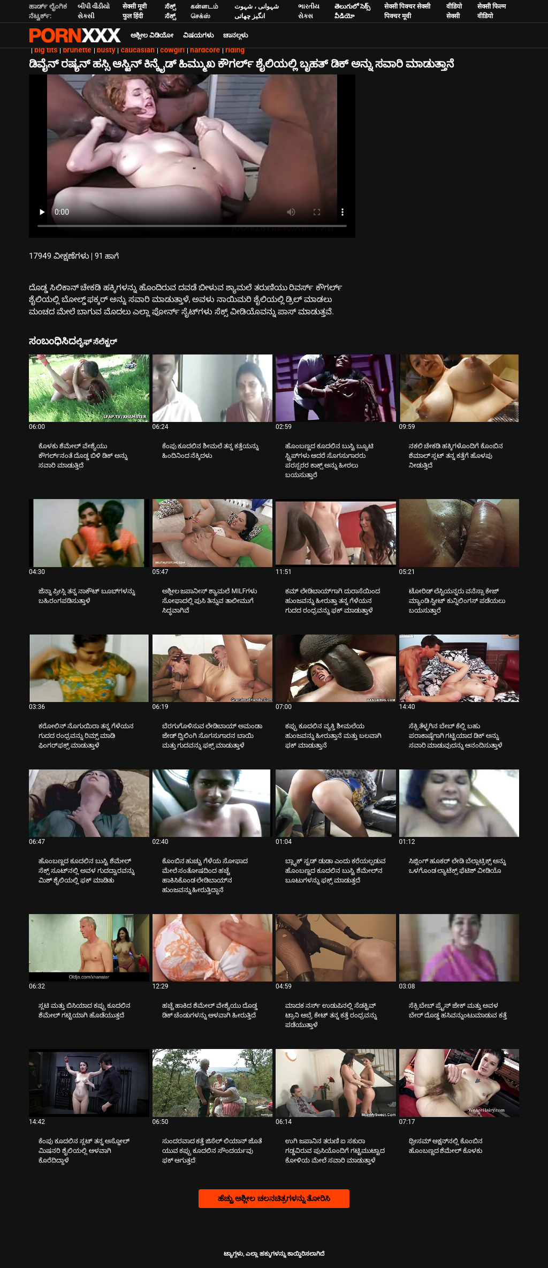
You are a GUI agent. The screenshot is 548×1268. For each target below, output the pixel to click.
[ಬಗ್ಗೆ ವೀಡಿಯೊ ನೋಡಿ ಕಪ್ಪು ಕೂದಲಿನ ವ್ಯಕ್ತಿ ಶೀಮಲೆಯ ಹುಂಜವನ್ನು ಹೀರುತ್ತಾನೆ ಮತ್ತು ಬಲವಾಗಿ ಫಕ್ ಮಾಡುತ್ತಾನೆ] (336, 668)
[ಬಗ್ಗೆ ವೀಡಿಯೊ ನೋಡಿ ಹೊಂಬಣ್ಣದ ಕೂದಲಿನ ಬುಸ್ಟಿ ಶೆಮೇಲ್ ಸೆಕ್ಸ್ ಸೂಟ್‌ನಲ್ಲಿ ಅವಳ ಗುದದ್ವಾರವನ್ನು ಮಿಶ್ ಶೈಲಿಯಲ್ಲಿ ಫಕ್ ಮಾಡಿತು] (89, 803)
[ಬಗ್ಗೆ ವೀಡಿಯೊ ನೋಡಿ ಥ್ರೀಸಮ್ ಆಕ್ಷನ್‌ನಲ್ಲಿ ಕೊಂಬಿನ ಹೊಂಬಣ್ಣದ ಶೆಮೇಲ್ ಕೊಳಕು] (459, 1082)
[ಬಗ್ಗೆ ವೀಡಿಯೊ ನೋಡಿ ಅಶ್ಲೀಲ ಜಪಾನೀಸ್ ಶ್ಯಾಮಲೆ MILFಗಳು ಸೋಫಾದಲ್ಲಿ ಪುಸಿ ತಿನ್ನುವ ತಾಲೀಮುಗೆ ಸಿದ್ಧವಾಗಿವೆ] (213, 533)
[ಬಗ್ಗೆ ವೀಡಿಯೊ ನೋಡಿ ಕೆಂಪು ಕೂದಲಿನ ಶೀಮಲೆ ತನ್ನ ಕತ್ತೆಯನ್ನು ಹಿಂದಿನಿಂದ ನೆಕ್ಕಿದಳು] (213, 388)
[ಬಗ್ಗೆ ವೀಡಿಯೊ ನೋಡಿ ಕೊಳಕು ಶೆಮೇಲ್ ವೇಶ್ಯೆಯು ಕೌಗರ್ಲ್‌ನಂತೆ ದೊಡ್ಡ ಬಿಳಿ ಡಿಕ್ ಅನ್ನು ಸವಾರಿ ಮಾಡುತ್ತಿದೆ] (89, 388)
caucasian (137, 50)
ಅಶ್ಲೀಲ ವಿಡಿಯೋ (152, 35)
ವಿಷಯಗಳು (198, 35)
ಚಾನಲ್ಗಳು (235, 35)
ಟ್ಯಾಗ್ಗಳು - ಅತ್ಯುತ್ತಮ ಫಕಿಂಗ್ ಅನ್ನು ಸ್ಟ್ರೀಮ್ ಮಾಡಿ (75, 35)
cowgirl (172, 50)
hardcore (205, 50)
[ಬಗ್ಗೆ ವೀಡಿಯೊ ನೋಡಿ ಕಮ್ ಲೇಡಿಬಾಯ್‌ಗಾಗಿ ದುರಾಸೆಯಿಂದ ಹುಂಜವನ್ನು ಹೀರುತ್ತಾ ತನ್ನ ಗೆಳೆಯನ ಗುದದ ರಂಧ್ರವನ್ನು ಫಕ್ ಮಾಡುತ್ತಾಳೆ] (336, 533)
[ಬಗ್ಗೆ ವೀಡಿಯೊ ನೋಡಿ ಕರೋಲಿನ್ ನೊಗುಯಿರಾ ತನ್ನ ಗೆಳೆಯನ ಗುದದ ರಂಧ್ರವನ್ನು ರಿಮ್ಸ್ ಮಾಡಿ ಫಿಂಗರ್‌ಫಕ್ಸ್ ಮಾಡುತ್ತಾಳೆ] (89, 668)
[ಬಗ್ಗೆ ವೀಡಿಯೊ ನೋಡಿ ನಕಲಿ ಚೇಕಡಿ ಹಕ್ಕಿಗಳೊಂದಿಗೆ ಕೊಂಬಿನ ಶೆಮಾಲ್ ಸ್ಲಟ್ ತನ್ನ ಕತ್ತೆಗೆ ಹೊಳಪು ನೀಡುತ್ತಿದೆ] (459, 388)
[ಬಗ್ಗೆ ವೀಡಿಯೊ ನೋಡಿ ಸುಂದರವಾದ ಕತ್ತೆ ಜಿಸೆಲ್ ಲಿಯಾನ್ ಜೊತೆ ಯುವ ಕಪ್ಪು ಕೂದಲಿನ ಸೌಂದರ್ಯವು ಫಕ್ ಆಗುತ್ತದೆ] (213, 1082)
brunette (77, 50)
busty (106, 50)
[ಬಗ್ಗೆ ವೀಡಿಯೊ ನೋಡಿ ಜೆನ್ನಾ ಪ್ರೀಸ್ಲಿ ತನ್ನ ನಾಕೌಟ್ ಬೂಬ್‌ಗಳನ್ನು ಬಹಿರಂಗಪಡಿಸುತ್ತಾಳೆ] (89, 533)
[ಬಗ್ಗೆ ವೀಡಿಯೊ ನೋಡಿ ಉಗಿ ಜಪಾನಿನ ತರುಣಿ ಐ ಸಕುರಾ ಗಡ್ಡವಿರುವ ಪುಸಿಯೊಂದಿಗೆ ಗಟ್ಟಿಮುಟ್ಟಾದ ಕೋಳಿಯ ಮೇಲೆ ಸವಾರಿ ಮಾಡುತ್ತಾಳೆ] (336, 1082)
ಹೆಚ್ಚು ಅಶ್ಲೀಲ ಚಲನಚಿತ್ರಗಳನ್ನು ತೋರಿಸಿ (274, 1198)
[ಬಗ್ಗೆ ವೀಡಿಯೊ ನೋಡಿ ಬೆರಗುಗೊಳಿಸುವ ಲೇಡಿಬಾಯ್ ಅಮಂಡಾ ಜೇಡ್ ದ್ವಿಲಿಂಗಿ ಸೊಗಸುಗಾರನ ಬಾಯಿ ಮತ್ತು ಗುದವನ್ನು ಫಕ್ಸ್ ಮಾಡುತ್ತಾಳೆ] (213, 668)
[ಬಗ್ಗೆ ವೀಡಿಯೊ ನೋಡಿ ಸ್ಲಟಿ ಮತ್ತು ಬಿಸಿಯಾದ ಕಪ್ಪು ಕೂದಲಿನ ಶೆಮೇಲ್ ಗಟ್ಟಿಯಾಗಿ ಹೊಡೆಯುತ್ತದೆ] (89, 948)
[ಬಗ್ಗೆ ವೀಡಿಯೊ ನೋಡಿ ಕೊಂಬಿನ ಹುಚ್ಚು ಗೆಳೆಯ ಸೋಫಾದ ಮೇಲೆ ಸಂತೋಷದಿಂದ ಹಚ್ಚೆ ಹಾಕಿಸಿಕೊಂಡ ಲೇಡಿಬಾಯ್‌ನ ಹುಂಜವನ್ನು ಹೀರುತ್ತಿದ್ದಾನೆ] (213, 803)
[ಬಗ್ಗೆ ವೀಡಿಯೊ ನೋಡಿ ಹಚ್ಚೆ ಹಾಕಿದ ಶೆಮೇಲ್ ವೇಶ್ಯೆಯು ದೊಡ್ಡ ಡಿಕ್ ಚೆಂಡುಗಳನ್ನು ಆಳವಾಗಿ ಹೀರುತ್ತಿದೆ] (213, 948)
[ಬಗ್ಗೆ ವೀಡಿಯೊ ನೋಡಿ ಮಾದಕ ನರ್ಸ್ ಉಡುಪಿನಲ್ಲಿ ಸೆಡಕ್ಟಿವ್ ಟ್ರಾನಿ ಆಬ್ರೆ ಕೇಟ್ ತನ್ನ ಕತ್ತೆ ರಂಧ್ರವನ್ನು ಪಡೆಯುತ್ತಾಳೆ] (336, 948)
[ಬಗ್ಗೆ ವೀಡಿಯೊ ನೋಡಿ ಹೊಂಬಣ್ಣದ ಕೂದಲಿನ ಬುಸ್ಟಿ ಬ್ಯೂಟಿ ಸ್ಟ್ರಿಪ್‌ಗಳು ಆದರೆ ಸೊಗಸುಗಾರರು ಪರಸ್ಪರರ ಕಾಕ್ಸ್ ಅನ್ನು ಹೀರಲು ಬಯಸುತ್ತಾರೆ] (336, 388)
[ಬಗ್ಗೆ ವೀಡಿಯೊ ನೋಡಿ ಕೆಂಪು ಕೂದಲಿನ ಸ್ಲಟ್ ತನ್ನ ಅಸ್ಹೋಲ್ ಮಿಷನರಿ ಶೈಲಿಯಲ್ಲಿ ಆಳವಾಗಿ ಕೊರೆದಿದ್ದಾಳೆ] (89, 1082)
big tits (45, 50)
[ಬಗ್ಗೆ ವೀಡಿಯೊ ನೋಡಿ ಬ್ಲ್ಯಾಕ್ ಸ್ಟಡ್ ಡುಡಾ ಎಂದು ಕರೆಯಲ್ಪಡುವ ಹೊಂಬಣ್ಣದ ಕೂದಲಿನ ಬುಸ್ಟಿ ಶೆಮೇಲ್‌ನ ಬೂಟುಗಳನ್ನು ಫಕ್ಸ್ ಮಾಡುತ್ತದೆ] (336, 803)
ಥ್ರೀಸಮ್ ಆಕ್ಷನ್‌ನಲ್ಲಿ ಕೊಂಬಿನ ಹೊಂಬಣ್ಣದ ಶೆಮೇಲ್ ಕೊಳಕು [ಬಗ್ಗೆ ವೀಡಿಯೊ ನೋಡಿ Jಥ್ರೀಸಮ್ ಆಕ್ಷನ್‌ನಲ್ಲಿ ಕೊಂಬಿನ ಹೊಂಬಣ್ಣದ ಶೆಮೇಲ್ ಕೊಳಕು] (446, 1145)
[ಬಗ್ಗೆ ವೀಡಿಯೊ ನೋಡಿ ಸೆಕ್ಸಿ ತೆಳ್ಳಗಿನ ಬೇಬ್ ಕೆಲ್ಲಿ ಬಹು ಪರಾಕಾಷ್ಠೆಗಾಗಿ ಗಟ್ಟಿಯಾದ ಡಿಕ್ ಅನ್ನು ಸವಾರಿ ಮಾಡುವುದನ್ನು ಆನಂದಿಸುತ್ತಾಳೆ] (459, 668)
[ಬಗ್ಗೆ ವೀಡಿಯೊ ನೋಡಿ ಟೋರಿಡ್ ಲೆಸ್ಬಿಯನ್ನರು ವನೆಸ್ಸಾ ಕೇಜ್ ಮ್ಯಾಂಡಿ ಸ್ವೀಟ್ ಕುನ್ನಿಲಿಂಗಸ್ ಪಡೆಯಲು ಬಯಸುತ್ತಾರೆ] (459, 533)
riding (235, 50)
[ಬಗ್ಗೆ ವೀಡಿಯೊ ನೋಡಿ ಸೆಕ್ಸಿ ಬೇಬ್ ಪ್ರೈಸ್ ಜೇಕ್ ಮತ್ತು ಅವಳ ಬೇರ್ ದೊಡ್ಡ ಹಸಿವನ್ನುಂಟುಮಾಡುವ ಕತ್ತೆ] (459, 948)
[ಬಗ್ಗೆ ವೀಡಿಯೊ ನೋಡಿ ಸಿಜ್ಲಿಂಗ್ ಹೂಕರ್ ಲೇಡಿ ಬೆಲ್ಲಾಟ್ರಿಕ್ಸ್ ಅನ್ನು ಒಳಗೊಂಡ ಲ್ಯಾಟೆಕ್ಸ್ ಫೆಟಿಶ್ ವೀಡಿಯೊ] (459, 803)
